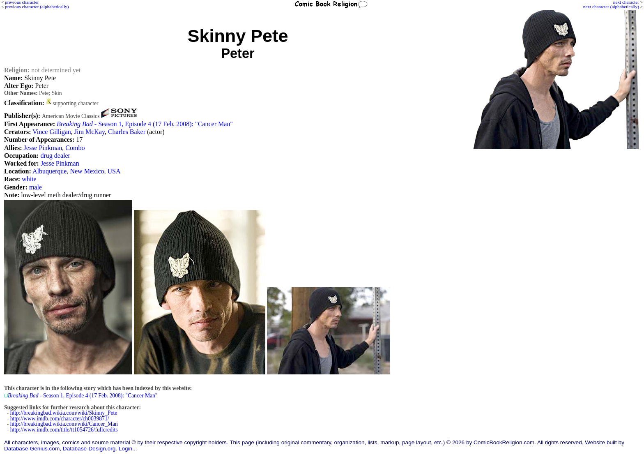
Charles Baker (126, 131)
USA (114, 171)
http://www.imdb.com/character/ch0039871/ (59, 418)
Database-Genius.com (32, 448)
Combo (75, 147)
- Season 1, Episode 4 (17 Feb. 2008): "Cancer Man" (145, 123)
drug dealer (55, 155)
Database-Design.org (89, 448)
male (35, 187)
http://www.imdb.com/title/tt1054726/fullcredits (64, 430)
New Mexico (87, 171)
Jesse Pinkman (43, 147)
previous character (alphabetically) (37, 6)
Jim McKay (89, 131)
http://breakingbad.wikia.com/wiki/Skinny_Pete (63, 413)
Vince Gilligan (51, 131)
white (29, 178)
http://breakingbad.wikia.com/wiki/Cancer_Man (64, 424)
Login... (128, 448)
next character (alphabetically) (611, 6)
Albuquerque (49, 171)
